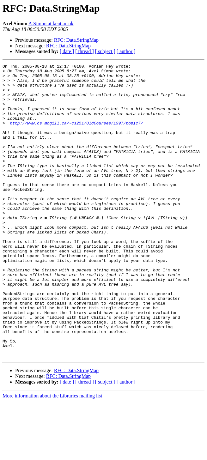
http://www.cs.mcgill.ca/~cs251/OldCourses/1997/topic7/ (76, 135)
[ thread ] (84, 51)
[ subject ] (105, 51)
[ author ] (126, 51)
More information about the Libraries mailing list (52, 454)
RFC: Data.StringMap (76, 40)
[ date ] (67, 51)
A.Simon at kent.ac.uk (51, 23)
